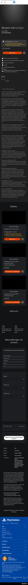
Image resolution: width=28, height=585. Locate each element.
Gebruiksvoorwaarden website (17, 578)
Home (3, 523)
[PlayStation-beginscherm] (14, 2)
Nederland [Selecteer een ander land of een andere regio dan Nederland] (6, 575)
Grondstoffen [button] (14, 550)
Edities (5, 376)
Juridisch (4, 577)
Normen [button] (14, 544)
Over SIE (3, 528)
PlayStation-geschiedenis (7, 537)
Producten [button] (14, 541)
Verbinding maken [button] (14, 553)
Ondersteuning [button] (14, 547)
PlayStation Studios (6, 532)
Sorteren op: (7, 393)
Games (7, 523)
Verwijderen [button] (21, 426)
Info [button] (14, 526)
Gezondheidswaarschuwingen (10, 494)
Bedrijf (3, 535)
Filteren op (6, 385)
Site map (24, 578)
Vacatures (4, 530)
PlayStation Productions (7, 534)
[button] (14, 438)
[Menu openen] (1, 2)
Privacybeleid (9, 577)
